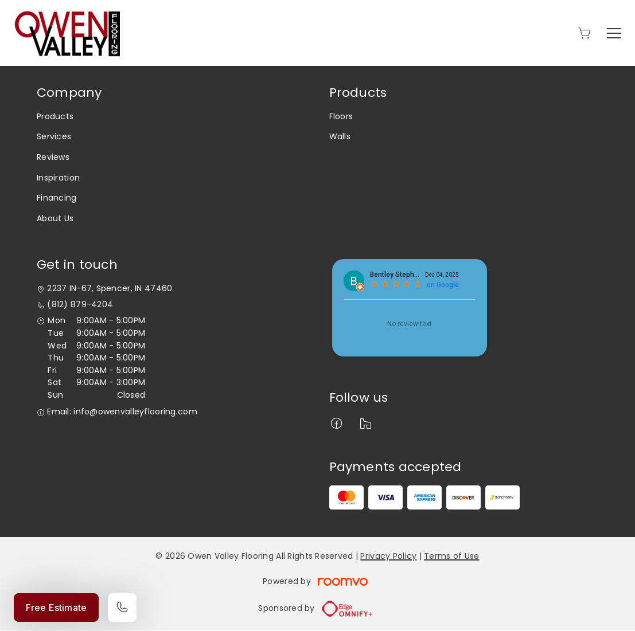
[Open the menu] (613, 33)
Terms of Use (451, 556)
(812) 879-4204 (80, 304)
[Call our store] (122, 607)
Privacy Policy (388, 556)
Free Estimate (56, 607)
